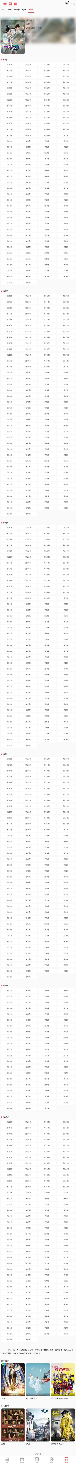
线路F (5, 291)
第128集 (47, 94)
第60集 (46, 194)
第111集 (66, 117)
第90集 (9, 153)
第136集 (47, 82)
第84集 (46, 159)
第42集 (9, 223)
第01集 (28, 282)
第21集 (28, 253)
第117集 (28, 111)
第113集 (28, 117)
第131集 (66, 88)
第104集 (47, 129)
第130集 (9, 94)
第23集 (66, 247)
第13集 (28, 265)
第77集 (28, 170)
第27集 (66, 241)
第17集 (28, 259)
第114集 (9, 117)
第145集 (28, 70)
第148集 (47, 64)
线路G (5, 59)
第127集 (66, 94)
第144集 (47, 70)
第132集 (47, 88)
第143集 (66, 70)
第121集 (28, 106)
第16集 (46, 259)
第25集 (28, 247)
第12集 (46, 265)
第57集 (28, 200)
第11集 (66, 265)
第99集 (66, 135)
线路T (5, 985)
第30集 (9, 241)
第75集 (66, 170)
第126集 (9, 100)
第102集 (9, 135)
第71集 (66, 176)
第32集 (46, 235)
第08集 (46, 270)
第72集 (46, 176)
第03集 (66, 276)
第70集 (9, 182)
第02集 (9, 282)
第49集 (28, 211)
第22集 (9, 253)
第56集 (46, 200)
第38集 (9, 229)
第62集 (9, 194)
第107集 (66, 123)
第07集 (66, 270)
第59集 (66, 194)
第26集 (9, 247)
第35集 (66, 229)
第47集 (66, 211)
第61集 (28, 194)
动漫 (31, 9)
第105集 (28, 129)
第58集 (9, 200)
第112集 (47, 117)
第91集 (66, 147)
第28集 (46, 241)
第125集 (28, 100)
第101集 (28, 135)
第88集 (46, 153)
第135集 (66, 82)
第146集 (9, 70)
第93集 (28, 147)
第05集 (28, 276)
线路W (6, 1117)
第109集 (28, 123)
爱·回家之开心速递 (59, 1398)
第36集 (46, 229)
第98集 (9, 141)
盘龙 (3, 1398)
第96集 (46, 141)
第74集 (9, 176)
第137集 (28, 82)
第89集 (28, 153)
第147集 (66, 64)
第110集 (9, 123)
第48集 (46, 211)
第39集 (66, 223)
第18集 (9, 259)
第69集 (28, 182)
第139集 (66, 76)
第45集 (28, 217)
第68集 (46, 182)
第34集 (9, 235)
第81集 (28, 164)
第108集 (47, 123)
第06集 (9, 276)
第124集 (47, 100)
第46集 (9, 217)
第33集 (28, 235)
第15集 (66, 259)
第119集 (66, 106)
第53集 (28, 206)
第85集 (28, 159)
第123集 (66, 100)
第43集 (66, 217)
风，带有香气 (31, 1398)
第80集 (46, 164)
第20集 (46, 253)
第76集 (46, 170)
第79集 (66, 164)
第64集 (46, 188)
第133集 (28, 88)
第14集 (9, 265)
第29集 (28, 241)
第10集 (9, 270)
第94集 (9, 147)
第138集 (9, 82)
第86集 (9, 159)
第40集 (46, 223)
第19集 (66, 253)
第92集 (46, 147)
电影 (10, 9)
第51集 (66, 206)
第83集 (66, 159)
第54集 (9, 206)
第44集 (46, 217)
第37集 (28, 229)
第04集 (46, 276)
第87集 (66, 153)
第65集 (28, 188)
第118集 (9, 111)
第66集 (9, 188)
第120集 (47, 106)
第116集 (47, 111)
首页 (3, 9)
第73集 (28, 176)
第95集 (66, 141)
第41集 (28, 223)
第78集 (9, 170)
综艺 (24, 9)
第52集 (46, 206)
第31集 (66, 235)
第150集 (9, 64)
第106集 (9, 129)
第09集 (28, 270)
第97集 (28, 141)
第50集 (9, 211)
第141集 (28, 76)
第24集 (46, 247)
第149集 (28, 64)
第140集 (47, 76)
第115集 (66, 111)
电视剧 (17, 9)
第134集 (9, 88)
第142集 (9, 76)
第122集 (9, 106)
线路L (5, 754)
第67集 (66, 182)
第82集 (9, 164)
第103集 (66, 129)
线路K (5, 522)
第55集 (66, 200)
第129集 (28, 94)
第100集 (47, 135)
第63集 (66, 188)
